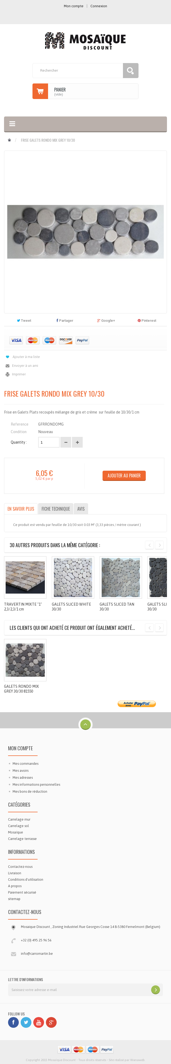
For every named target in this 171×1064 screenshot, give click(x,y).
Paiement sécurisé (22, 892)
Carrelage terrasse (22, 839)
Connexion (98, 6)
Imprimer (19, 374)
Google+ (106, 321)
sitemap (14, 899)
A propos (14, 886)
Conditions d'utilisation (25, 879)
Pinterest (147, 321)
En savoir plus (21, 509)
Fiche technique (56, 509)
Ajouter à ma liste (26, 357)
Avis (81, 509)
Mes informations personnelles (36, 785)
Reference (19, 424)
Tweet (24, 321)
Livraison (14, 873)
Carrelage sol (18, 826)
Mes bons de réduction (30, 791)
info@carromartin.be (37, 954)
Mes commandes (25, 764)
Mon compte (20, 748)
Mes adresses (23, 778)
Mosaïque (15, 832)
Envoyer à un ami (25, 366)
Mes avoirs (20, 771)
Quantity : (19, 442)
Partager (65, 321)
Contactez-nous (20, 867)
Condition (19, 432)
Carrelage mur (19, 819)
